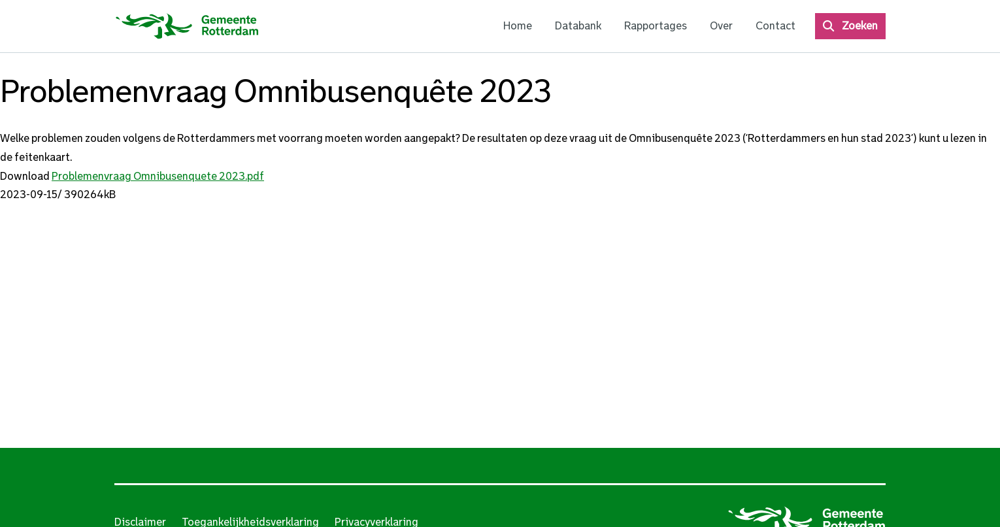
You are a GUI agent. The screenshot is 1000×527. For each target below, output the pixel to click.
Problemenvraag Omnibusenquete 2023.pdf (158, 176)
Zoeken (860, 25)
